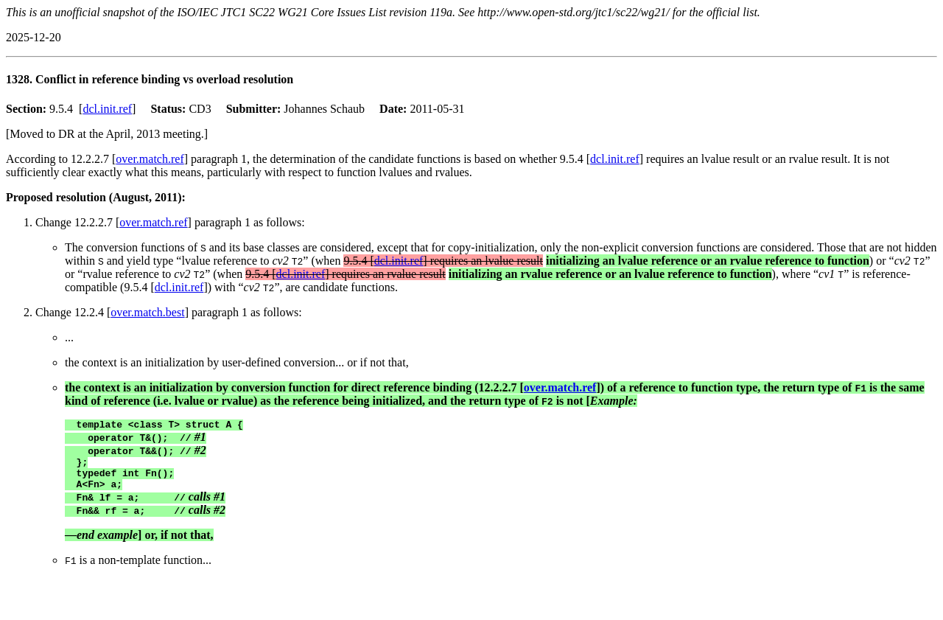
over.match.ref (149, 159)
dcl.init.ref (107, 108)
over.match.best (147, 312)
